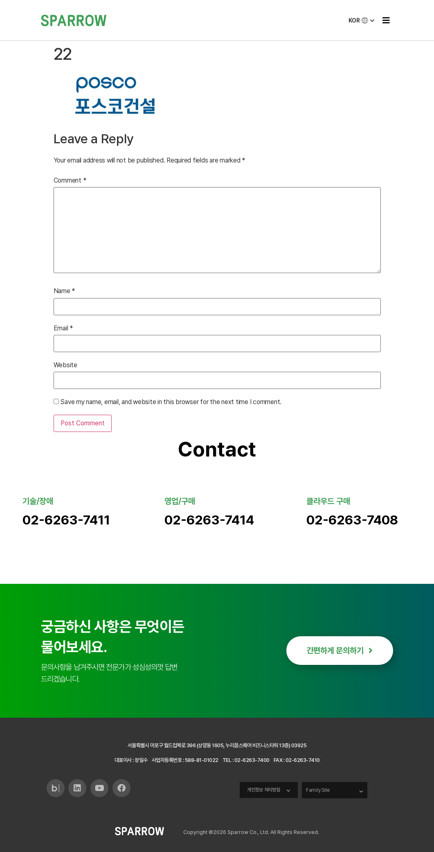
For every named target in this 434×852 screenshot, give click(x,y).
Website (65, 365)
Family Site (319, 790)
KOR (362, 20)
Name (64, 291)
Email (63, 328)
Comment (70, 180)
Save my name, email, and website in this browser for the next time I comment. (170, 402)
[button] (386, 20)
